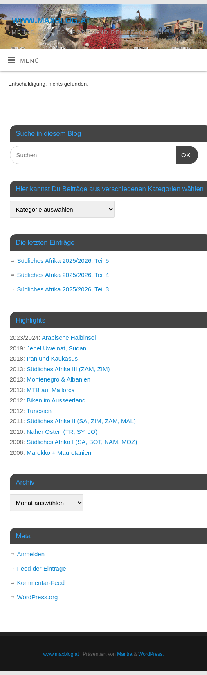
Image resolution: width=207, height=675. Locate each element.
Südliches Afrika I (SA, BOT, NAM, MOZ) (82, 441)
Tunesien (39, 410)
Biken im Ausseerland (56, 400)
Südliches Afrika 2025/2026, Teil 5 (63, 260)
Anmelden (31, 554)
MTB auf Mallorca (51, 389)
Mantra (124, 654)
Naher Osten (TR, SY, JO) (62, 431)
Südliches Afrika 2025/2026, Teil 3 (63, 289)
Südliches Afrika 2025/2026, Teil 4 (63, 274)
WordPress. (151, 654)
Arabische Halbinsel (69, 337)
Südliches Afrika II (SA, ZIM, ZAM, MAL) (81, 421)
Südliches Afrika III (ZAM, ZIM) (68, 369)
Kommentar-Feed (41, 582)
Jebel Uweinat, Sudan (56, 348)
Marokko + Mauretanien (59, 452)
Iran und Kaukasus (52, 358)
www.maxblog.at (51, 19)
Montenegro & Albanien (58, 379)
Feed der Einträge (41, 568)
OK (183, 153)
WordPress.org (37, 597)
